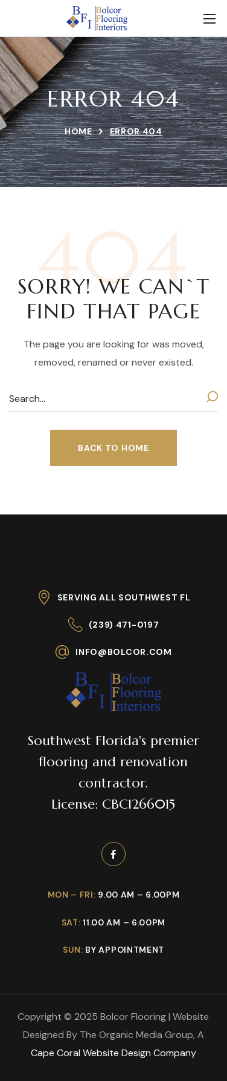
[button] (113, 448)
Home (78, 131)
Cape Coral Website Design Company (113, 1052)
